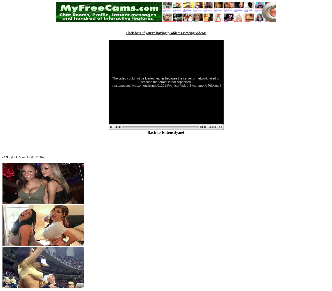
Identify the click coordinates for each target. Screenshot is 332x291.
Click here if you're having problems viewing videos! (166, 33)
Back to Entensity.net (165, 132)
